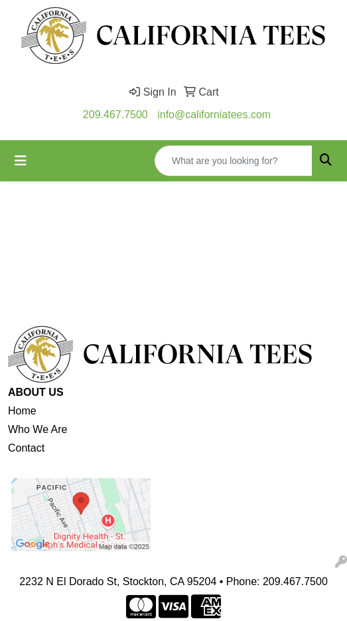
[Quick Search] (233, 160)
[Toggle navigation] (21, 160)
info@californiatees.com (214, 114)
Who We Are (38, 429)
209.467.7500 (115, 114)
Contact (26, 448)
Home (22, 410)
